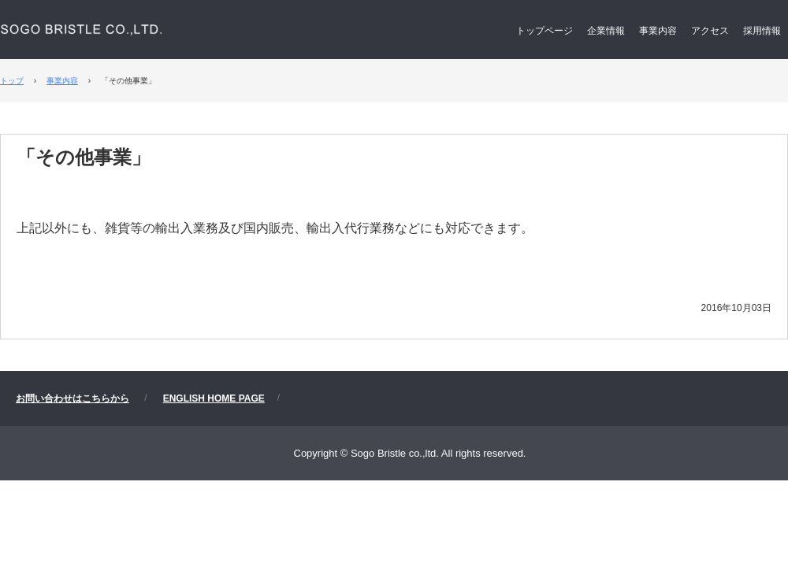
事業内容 (658, 30)
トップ (12, 80)
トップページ (544, 30)
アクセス (710, 30)
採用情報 (762, 30)
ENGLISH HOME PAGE (214, 398)
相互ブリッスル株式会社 (164, 39)
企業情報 (606, 30)
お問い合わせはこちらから (72, 398)
